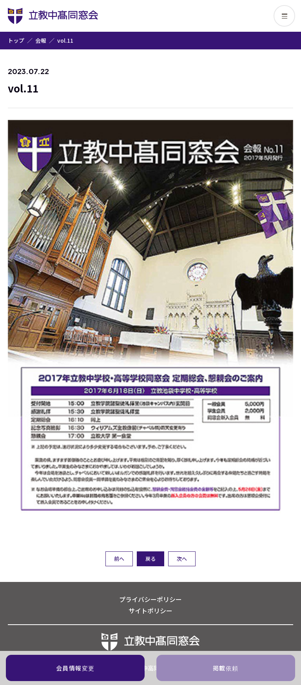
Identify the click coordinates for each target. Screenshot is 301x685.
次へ (182, 558)
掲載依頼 (226, 668)
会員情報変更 (75, 668)
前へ (119, 558)
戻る (150, 558)
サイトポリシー (150, 610)
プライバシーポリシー (150, 599)
